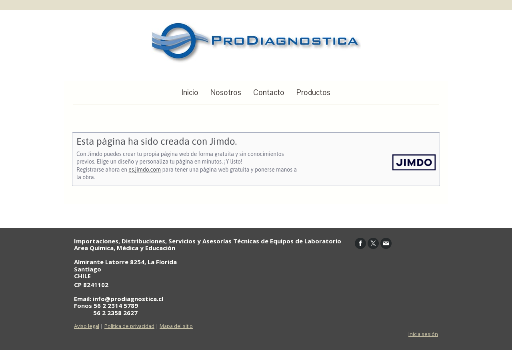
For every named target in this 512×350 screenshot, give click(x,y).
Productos (313, 92)
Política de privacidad (129, 326)
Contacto (268, 92)
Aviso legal (86, 326)
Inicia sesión (423, 334)
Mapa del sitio (176, 326)
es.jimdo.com (144, 169)
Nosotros (225, 92)
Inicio (190, 92)
